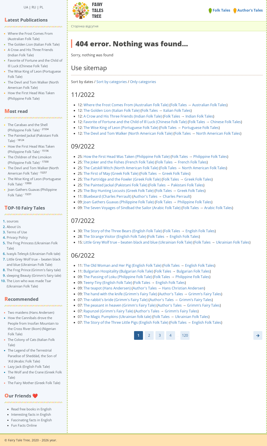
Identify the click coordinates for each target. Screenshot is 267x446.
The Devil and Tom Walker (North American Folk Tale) (128, 133)
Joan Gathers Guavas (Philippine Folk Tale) (119, 202)
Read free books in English (31, 409)
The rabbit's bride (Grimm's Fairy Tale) (116, 299)
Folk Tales (219, 10)
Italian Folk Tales (177, 110)
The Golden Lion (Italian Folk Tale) (33, 44)
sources (12, 221)
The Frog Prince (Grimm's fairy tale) (34, 270)
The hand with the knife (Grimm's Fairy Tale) (120, 293)
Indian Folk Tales (199, 116)
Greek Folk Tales (175, 173)
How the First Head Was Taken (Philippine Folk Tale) (127, 156)
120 (185, 335)
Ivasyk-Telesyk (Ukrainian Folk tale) (33, 253)
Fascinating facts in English (31, 420)
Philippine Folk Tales (210, 156)
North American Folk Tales (218, 133)
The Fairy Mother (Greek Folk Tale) (34, 383)
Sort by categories (111, 81)
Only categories (143, 81)
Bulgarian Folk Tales (193, 271)
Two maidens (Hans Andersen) (31, 312)
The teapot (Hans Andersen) (107, 288)
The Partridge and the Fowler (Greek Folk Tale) (122, 179)
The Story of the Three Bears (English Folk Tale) (123, 230)
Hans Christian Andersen (183, 288)
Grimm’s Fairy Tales (204, 293)
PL (41, 7)
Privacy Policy (17, 237)
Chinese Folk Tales (225, 121)
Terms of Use (17, 232)
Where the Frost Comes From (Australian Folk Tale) (126, 104)
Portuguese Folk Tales (200, 127)
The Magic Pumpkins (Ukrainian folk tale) (117, 316)
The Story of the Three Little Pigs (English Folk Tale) (126, 322)
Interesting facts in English (31, 414)
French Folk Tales (192, 162)
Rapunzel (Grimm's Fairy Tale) (108, 311)
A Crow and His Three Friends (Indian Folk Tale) (123, 116)
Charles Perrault (176, 196)
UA (26, 7)
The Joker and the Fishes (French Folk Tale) (119, 162)
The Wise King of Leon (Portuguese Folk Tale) (121, 127)
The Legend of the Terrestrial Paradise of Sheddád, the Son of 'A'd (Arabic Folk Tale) (32, 355)
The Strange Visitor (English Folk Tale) (115, 236)
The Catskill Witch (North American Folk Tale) (121, 167)
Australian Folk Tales (209, 104)
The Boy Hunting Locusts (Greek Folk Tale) (119, 190)
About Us (14, 226)
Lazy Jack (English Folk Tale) (29, 366)
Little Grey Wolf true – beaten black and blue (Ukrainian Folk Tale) (138, 242)
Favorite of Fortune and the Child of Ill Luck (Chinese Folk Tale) (135, 121)
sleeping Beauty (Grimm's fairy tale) (34, 275)
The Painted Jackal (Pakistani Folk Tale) (115, 185)
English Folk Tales (200, 230)
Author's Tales (248, 10)
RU (34, 7)
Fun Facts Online (24, 425)
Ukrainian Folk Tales (232, 242)
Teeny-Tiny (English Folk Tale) (108, 282)
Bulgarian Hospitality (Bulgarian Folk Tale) (118, 271)
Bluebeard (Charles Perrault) (107, 196)
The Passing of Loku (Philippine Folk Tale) (118, 276)
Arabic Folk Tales (218, 207)
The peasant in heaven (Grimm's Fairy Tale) (120, 305)
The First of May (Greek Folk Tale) (111, 173)
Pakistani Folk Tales (187, 185)
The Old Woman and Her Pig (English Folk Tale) (122, 265)
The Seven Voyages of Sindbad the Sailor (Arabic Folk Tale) (132, 207)
